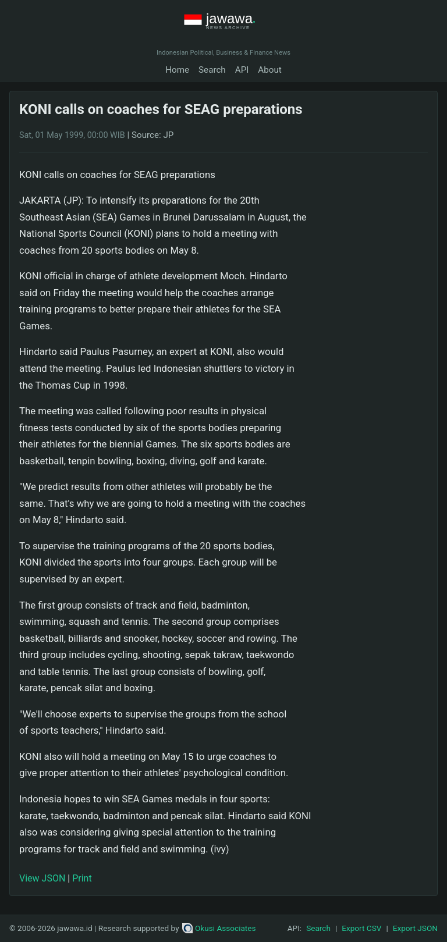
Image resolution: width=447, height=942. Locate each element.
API (242, 70)
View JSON (42, 878)
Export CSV (361, 928)
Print (81, 878)
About (269, 70)
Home (177, 70)
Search (212, 70)
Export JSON (415, 928)
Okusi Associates (219, 928)
